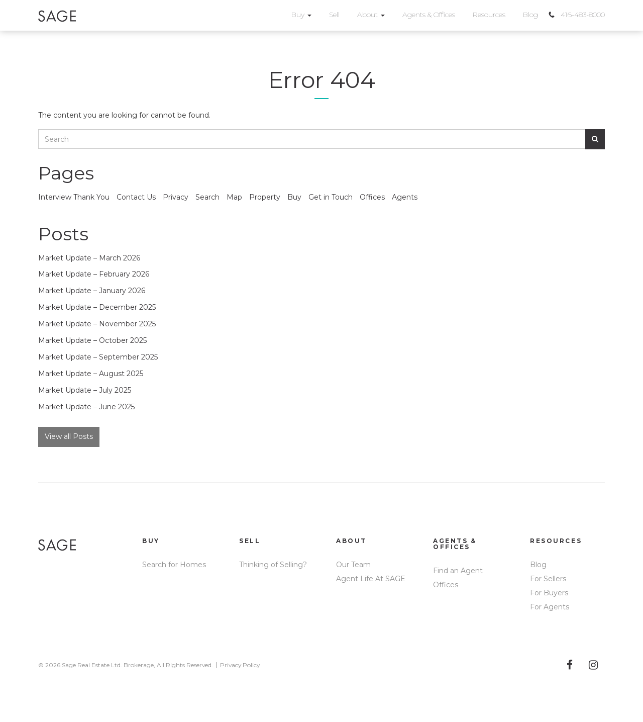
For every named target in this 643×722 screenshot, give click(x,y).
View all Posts (69, 436)
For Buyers (549, 592)
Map (234, 197)
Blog (530, 14)
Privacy (175, 197)
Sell (334, 14)
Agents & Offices (428, 14)
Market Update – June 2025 (86, 406)
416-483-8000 (583, 14)
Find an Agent (458, 570)
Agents (404, 197)
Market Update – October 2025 (92, 340)
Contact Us (136, 197)
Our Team (353, 564)
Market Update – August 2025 (90, 373)
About (371, 14)
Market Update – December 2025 (97, 307)
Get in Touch (330, 197)
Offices (372, 197)
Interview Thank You (74, 197)
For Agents (549, 606)
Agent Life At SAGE (370, 578)
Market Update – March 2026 (89, 257)
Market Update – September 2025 (98, 357)
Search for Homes (174, 564)
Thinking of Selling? (273, 564)
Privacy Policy (240, 665)
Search (207, 197)
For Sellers (548, 578)
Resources (489, 14)
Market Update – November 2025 (97, 323)
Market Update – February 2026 (93, 274)
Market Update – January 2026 (91, 290)
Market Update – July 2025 (84, 390)
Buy (301, 14)
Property (264, 197)
